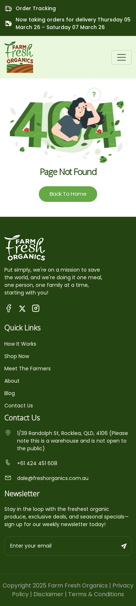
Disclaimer (48, 594)
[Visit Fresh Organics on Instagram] (35, 308)
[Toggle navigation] (121, 57)
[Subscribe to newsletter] (124, 546)
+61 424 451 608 (30, 463)
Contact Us (18, 405)
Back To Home (68, 194)
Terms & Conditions (96, 594)
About (12, 381)
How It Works (20, 343)
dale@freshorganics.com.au (46, 478)
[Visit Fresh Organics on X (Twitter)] (22, 308)
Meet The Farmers (27, 368)
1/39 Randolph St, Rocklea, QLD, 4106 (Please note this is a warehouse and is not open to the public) (66, 441)
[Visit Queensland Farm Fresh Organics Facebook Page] (8, 308)
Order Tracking (36, 8)
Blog (9, 393)
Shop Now (16, 356)
